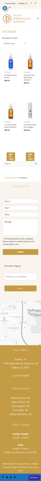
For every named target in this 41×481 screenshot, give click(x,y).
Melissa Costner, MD (20, 398)
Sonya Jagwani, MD (21, 406)
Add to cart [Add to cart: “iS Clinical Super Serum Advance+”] (11, 156)
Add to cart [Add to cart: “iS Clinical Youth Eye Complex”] (30, 156)
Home (6, 177)
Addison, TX (20, 359)
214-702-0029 (22, 375)
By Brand (14, 177)
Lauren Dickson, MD (20, 402)
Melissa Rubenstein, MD (20, 414)
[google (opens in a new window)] (10, 7)
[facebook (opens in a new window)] (31, 3)
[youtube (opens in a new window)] (35, 3)
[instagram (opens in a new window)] (6, 7)
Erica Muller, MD (20, 410)
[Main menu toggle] (37, 18)
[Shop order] (14, 43)
